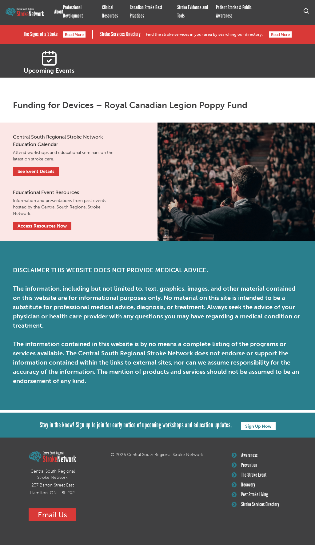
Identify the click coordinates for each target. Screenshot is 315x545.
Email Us (52, 514)
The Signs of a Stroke (40, 34)
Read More (74, 34)
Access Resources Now (42, 225)
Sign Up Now (258, 425)
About (58, 12)
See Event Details (36, 171)
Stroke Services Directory (118, 34)
